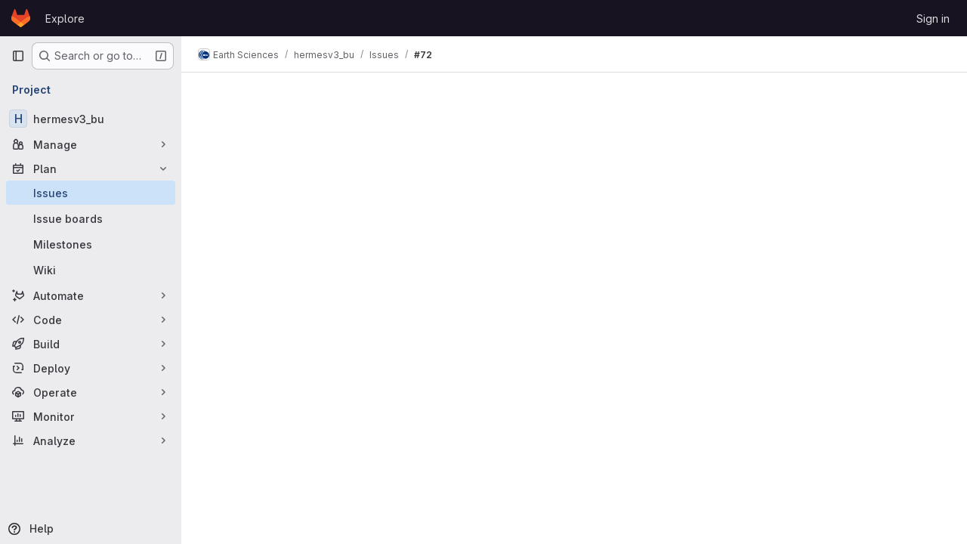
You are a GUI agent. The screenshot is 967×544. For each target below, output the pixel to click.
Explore (65, 18)
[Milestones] (90, 244)
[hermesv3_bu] (90, 119)
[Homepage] (20, 18)
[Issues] (90, 193)
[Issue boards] (90, 218)
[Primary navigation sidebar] (18, 56)
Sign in (933, 18)
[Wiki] (90, 270)
